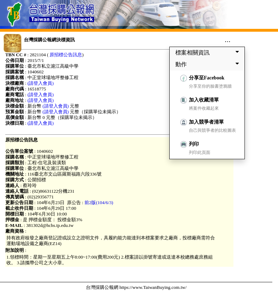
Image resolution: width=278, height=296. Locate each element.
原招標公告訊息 (66, 54)
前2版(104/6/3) (98, 202)
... (228, 39)
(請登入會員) (40, 83)
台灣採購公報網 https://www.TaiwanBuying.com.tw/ (136, 287)
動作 (208, 64)
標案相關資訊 (208, 52)
